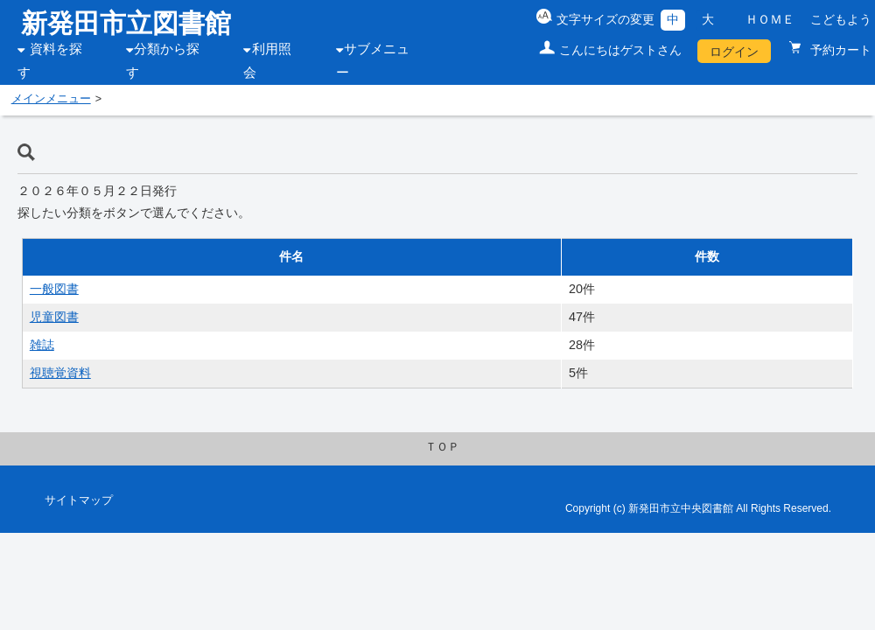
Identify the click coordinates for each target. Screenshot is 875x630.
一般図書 (54, 289)
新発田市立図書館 (126, 23)
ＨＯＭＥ (770, 19)
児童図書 (54, 317)
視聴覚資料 (60, 373)
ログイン (734, 52)
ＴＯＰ (442, 447)
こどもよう (841, 19)
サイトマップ (79, 500)
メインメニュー (51, 99)
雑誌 (42, 345)
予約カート (839, 50)
